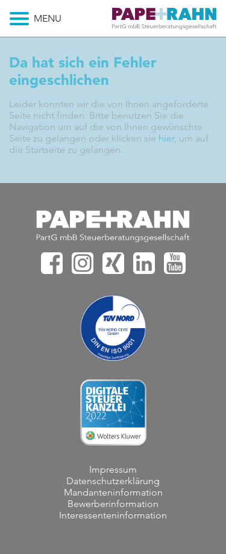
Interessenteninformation (113, 515)
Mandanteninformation (113, 492)
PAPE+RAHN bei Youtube (175, 263)
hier (166, 138)
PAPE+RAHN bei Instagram (82, 263)
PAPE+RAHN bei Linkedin (144, 263)
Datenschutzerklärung (113, 481)
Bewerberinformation (113, 503)
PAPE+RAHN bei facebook (52, 263)
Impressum (113, 469)
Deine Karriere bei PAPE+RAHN (164, 21)
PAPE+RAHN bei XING (113, 263)
